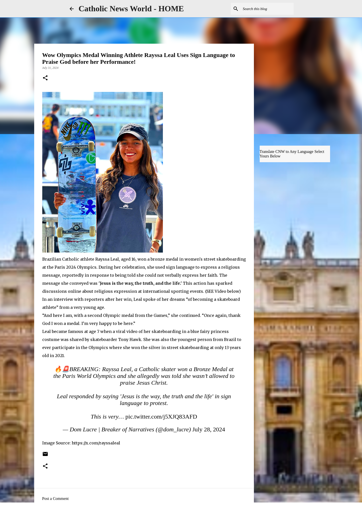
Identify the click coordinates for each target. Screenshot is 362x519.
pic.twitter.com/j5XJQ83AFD (161, 416)
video (131, 331)
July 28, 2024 (208, 429)
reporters (93, 299)
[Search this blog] (267, 9)
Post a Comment (55, 498)
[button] (45, 78)
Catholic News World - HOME (131, 8)
